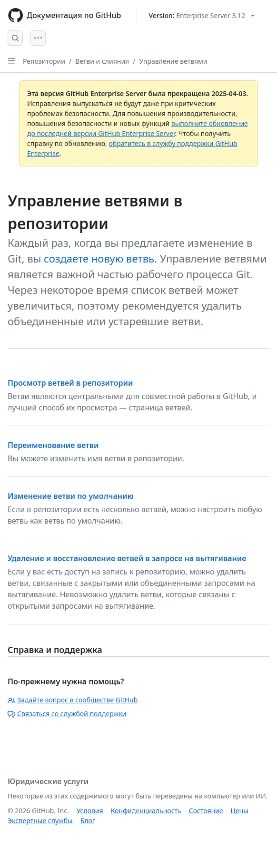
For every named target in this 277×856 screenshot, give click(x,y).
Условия (90, 810)
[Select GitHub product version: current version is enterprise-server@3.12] (202, 15)
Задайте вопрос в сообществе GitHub (73, 699)
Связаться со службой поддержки (67, 713)
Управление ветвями (173, 61)
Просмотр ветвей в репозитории (70, 383)
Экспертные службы (40, 820)
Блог (87, 820)
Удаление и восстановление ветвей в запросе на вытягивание (127, 558)
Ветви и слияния (102, 61)
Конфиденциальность (146, 810)
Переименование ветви (53, 445)
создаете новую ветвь (99, 258)
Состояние (206, 810)
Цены (239, 810)
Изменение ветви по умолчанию (71, 496)
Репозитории (44, 61)
